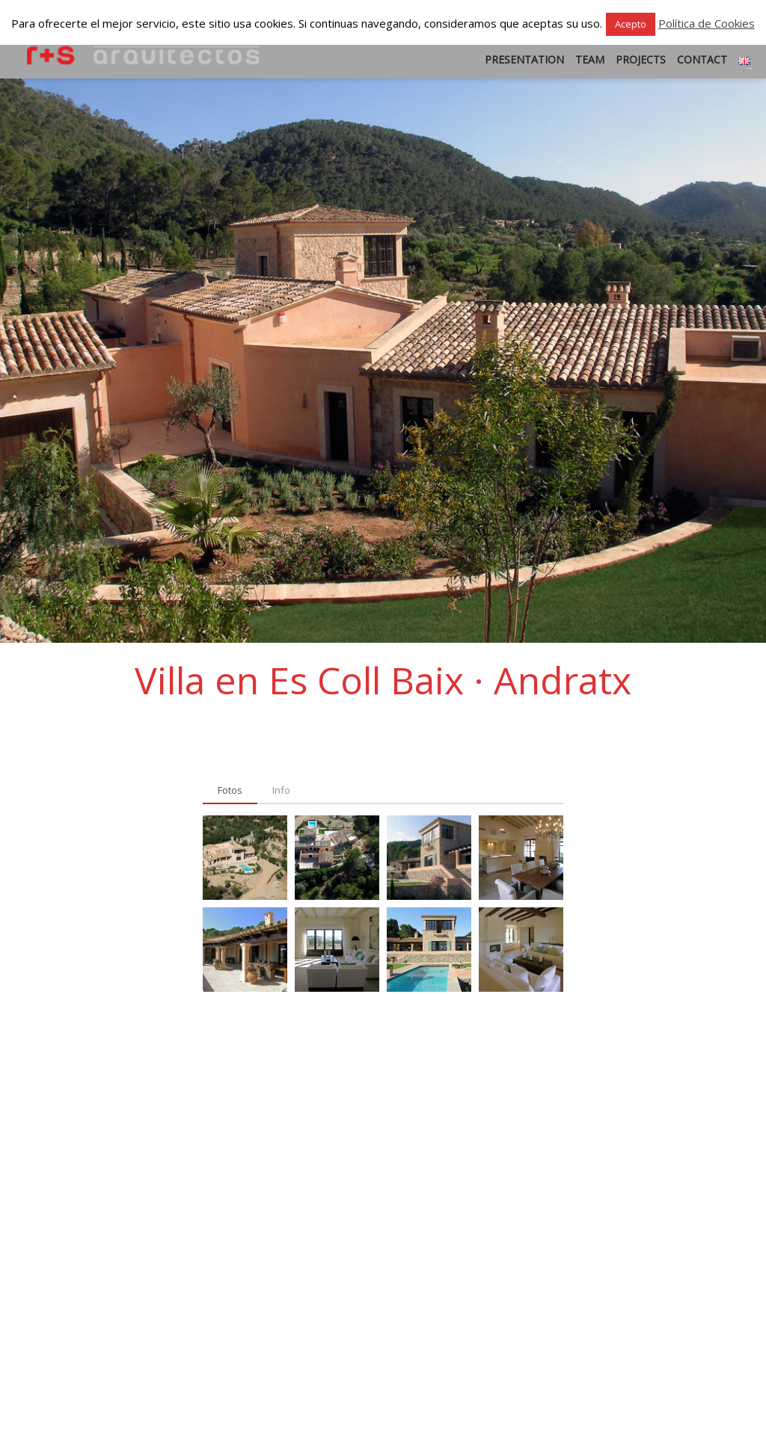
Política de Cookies (706, 23)
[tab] (230, 790)
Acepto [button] (630, 24)
